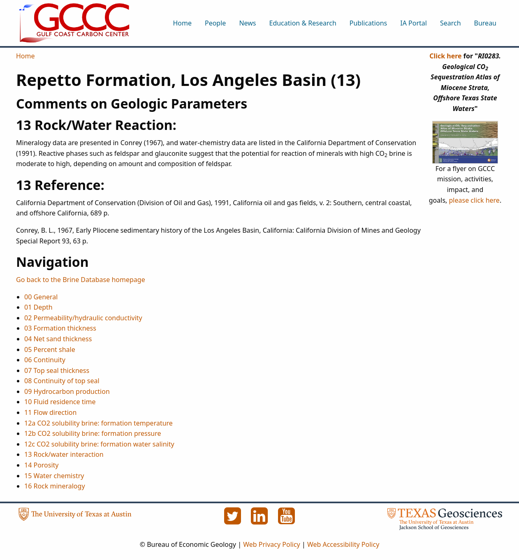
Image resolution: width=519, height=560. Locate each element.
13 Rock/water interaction (64, 454)
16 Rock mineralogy (54, 486)
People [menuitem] (215, 23)
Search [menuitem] (450, 23)
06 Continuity (44, 359)
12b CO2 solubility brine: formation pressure (92, 433)
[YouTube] (286, 520)
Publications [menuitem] (368, 23)
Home (25, 55)
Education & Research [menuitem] (302, 23)
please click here (474, 200)
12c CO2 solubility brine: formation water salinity (99, 444)
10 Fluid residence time (60, 401)
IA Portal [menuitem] (413, 23)
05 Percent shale (49, 349)
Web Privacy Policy (271, 544)
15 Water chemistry (54, 475)
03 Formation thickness (60, 328)
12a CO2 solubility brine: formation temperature (98, 423)
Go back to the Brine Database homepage (80, 279)
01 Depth (38, 307)
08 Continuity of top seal (62, 380)
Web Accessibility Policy (343, 544)
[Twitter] (233, 520)
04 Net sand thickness (58, 338)
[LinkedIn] (260, 520)
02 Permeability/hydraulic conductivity (83, 317)
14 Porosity (41, 465)
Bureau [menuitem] (485, 23)
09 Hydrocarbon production (67, 391)
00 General (41, 296)
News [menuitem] (247, 23)
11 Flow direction (50, 412)
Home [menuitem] (182, 23)
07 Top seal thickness (56, 370)
